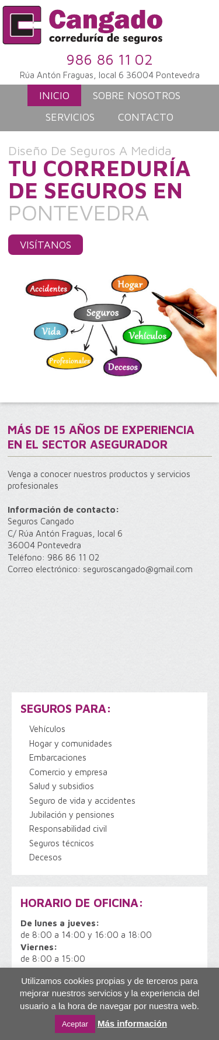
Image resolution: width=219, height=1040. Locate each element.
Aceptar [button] (75, 1024)
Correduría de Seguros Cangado (107, 29)
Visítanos (45, 245)
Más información (132, 1023)
